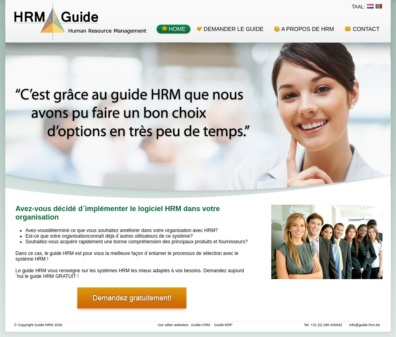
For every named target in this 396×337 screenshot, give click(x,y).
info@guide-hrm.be (364, 325)
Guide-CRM (200, 325)
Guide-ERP (223, 325)
